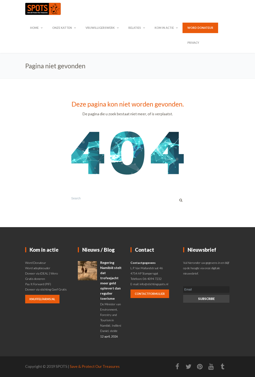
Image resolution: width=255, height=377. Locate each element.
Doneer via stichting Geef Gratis (46, 289)
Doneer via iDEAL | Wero (41, 273)
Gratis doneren (35, 279)
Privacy (193, 42)
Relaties (134, 27)
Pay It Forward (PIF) (38, 284)
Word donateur (200, 27)
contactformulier (150, 293)
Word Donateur (35, 262)
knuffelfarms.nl (42, 299)
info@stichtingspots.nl (154, 284)
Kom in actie (164, 27)
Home (34, 27)
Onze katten (62, 27)
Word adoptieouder (37, 268)
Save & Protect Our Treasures (95, 366)
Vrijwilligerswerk (100, 27)
